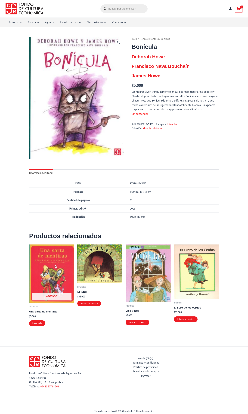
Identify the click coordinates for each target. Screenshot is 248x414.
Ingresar (145, 376)
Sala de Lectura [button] (67, 22)
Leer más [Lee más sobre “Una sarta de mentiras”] (37, 323)
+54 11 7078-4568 (49, 386)
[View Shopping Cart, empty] (238, 8)
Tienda (143, 38)
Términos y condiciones (146, 362)
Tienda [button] (32, 22)
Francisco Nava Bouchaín (161, 66)
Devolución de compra (146, 371)
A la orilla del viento (152, 128)
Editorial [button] (14, 22)
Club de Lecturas (93, 22)
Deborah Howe (148, 56)
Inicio (134, 38)
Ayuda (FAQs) (145, 358)
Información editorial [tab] (41, 173)
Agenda (47, 22)
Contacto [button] (115, 22)
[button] (19, 22)
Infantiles (153, 38)
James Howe (146, 75)
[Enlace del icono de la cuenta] (230, 8)
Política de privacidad (145, 367)
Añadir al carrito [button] (89, 303)
